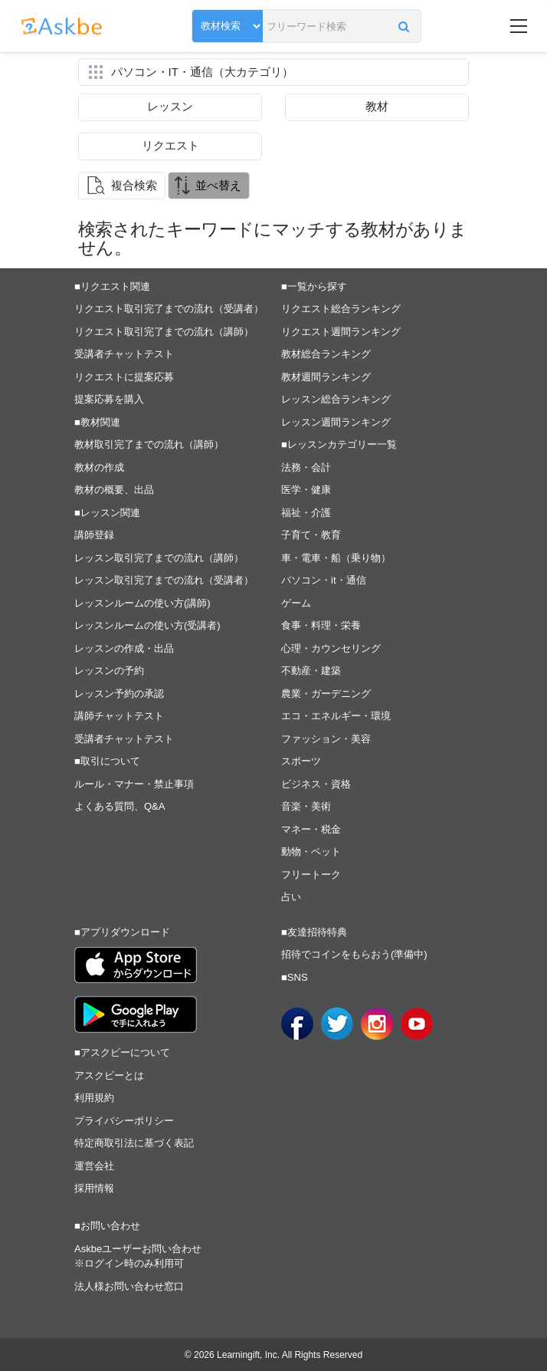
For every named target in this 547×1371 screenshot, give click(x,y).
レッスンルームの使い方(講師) (142, 603)
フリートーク (311, 874)
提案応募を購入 (109, 399)
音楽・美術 (306, 806)
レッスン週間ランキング (336, 422)
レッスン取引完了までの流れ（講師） (159, 558)
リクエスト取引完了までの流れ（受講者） (169, 308)
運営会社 (94, 1166)
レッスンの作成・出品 (124, 648)
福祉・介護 (306, 512)
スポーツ (301, 761)
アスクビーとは (109, 1075)
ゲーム (296, 603)
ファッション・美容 (326, 739)
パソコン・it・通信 (323, 580)
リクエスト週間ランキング (341, 331)
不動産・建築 (311, 670)
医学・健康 (306, 489)
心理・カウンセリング (331, 648)
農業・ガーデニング (326, 693)
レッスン (170, 106)
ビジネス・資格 (316, 784)
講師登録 (94, 535)
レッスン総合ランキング (336, 399)
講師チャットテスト (119, 716)
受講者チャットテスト (124, 354)
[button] (403, 26)
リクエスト (170, 145)
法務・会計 (306, 467)
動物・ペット (311, 851)
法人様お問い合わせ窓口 (129, 1286)
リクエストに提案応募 (124, 377)
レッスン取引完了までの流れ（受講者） (164, 580)
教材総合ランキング (326, 354)
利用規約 (94, 1097)
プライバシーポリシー (124, 1120)
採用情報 (94, 1188)
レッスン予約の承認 (119, 693)
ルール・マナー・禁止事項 (134, 784)
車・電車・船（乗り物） (336, 558)
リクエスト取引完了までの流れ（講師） (164, 331)
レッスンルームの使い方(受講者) (147, 625)
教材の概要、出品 (114, 489)
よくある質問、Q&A (119, 806)
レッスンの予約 (109, 670)
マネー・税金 (311, 829)
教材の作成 (99, 467)
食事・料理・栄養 (321, 625)
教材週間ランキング (326, 377)
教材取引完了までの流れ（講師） (149, 444)
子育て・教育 (311, 535)
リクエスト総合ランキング (341, 308)
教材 (376, 106)
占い (291, 896)
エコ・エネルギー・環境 (336, 716)
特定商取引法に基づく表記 (134, 1143)
